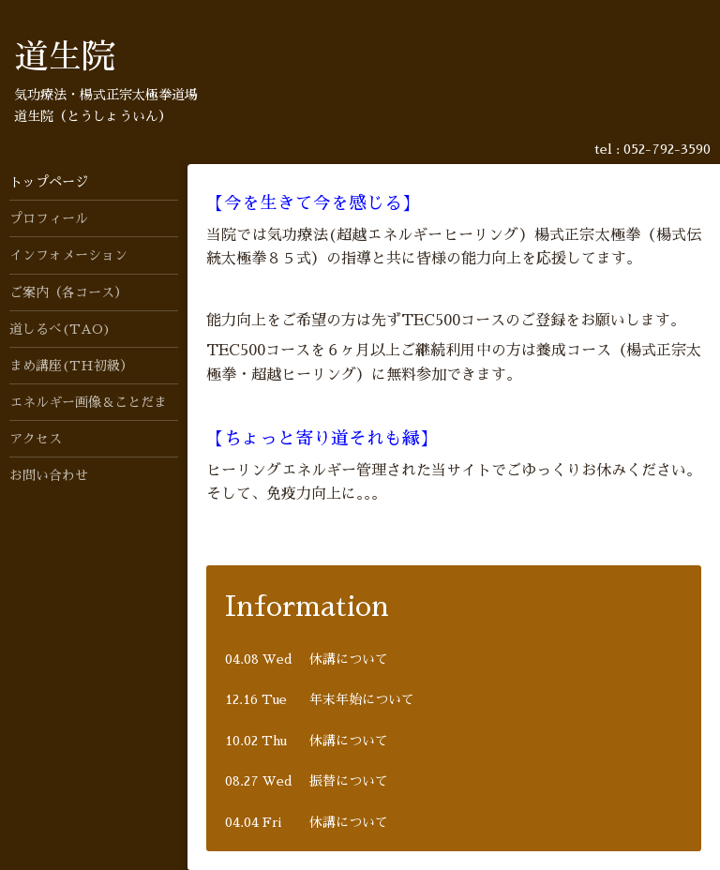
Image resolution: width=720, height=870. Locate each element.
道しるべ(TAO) (60, 329)
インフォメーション (68, 255)
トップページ (48, 181)
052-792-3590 (667, 149)
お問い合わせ (48, 475)
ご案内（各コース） (68, 292)
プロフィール (48, 218)
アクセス (35, 438)
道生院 (64, 57)
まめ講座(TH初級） (71, 365)
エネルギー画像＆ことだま (88, 402)
